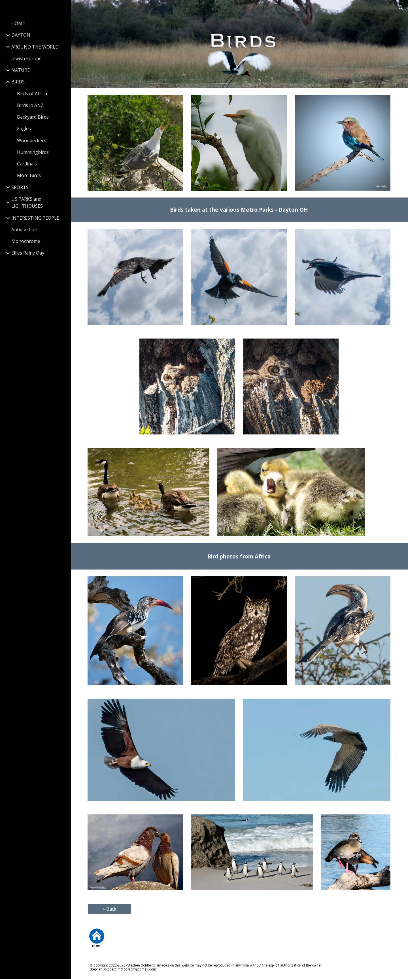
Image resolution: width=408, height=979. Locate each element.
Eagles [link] (24, 128)
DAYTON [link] (20, 35)
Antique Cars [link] (25, 229)
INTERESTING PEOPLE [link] (35, 218)
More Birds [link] (29, 175)
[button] (401, 8)
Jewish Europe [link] (26, 58)
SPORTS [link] (20, 187)
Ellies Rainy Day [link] (27, 253)
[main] (239, 209)
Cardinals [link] (27, 164)
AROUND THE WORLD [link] (35, 47)
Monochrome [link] (25, 241)
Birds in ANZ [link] (30, 105)
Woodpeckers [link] (31, 140)
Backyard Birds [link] (33, 117)
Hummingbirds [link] (33, 152)
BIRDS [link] (18, 82)
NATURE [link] (20, 70)
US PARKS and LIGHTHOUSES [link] (27, 202)
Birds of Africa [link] (32, 94)
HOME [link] (18, 23)
